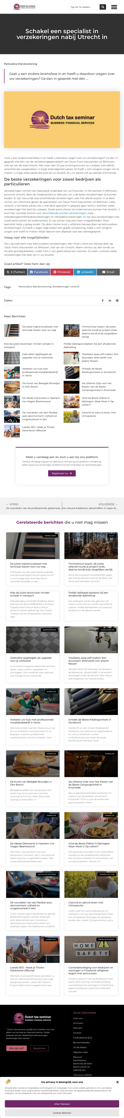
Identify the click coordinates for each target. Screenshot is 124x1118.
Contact (77, 1032)
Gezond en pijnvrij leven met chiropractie (85, 904)
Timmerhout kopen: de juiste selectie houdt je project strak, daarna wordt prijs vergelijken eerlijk (90, 566)
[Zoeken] (103, 7)
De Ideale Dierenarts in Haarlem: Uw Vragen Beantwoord (32, 845)
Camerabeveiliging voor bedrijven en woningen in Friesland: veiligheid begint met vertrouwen (90, 970)
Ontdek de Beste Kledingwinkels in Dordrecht (89, 721)
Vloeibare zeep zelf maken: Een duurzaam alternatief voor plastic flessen (100, 357)
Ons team (78, 1023)
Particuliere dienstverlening (20, 63)
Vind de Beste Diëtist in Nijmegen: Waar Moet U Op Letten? (98, 401)
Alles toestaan (62, 1104)
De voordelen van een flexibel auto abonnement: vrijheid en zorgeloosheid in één (39, 416)
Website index (80, 1052)
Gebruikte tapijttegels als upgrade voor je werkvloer (31, 659)
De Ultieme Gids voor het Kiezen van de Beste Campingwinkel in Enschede (99, 387)
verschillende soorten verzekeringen (64, 213)
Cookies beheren (62, 1113)
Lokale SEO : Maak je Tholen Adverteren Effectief (27, 969)
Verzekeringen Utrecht (65, 286)
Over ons (77, 1018)
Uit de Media (80, 1047)
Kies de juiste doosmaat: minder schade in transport (30, 594)
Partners (77, 1028)
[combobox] (84, 7)
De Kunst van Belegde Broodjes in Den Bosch (31, 783)
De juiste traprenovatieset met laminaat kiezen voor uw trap (28, 565)
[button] (117, 1082)
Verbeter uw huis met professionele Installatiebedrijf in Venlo (40, 372)
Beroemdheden (81, 1042)
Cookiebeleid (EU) (82, 1037)
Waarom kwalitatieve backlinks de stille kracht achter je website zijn (82, 1063)
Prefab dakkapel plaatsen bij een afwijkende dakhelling (88, 594)
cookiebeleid (46, 1093)
